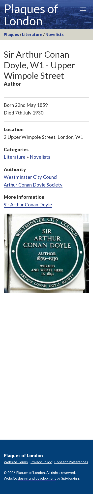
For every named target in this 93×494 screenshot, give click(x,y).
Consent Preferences (71, 462)
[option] (46, 253)
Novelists (54, 34)
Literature (32, 34)
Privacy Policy (41, 462)
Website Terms (16, 462)
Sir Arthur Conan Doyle (28, 204)
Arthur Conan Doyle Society (33, 185)
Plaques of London (31, 14)
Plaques (11, 34)
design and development (37, 478)
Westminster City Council (31, 177)
